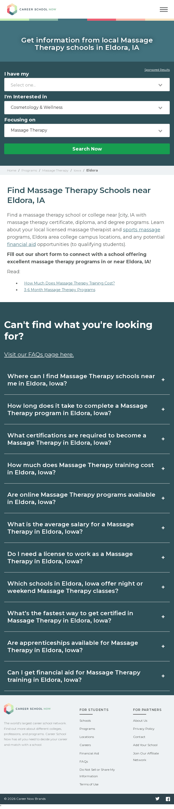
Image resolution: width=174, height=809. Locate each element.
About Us (140, 720)
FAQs (84, 761)
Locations (87, 737)
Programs (87, 729)
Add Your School (145, 745)
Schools (85, 720)
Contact (139, 737)
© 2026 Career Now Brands (25, 799)
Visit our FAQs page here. (39, 354)
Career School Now (36, 9)
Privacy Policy (144, 729)
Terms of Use (89, 784)
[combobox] (87, 84)
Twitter (157, 799)
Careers (85, 745)
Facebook (168, 799)
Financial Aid (89, 753)
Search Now (87, 149)
